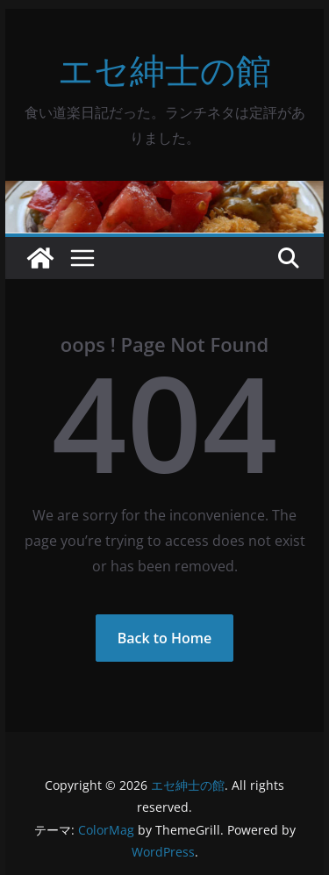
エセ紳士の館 (164, 70)
